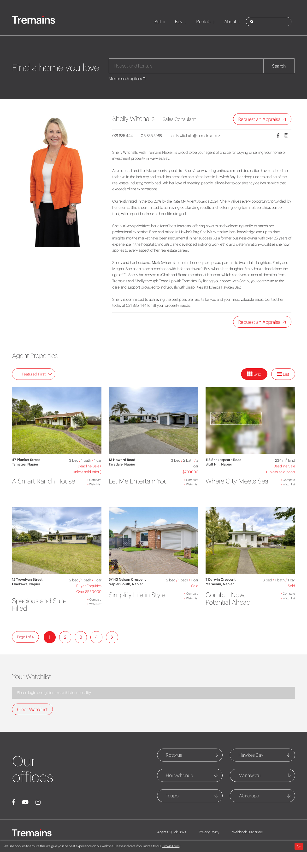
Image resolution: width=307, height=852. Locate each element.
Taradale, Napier (122, 464)
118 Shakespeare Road (224, 460)
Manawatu (249, 775)
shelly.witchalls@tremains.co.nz (195, 135)
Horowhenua (179, 775)
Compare (94, 480)
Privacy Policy (209, 832)
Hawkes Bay (250, 755)
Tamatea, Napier (25, 464)
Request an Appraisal (263, 119)
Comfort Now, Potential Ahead (228, 599)
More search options (127, 78)
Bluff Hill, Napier (219, 464)
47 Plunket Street (26, 460)
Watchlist (94, 484)
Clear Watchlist (32, 709)
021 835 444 (122, 135)
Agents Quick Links (171, 832)
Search (279, 66)
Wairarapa (248, 796)
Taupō (172, 796)
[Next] (112, 637)
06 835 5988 (151, 135)
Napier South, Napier (126, 584)
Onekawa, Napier (26, 584)
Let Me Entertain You (138, 481)
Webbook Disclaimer (247, 832)
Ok (299, 846)
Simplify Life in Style (137, 595)
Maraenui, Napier (220, 584)
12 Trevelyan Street (27, 579)
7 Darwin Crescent (221, 579)
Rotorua (174, 755)
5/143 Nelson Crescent (127, 579)
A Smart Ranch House (43, 481)
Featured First (37, 374)
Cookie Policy (171, 846)
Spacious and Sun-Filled (39, 604)
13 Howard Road (122, 460)
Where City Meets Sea (237, 481)
